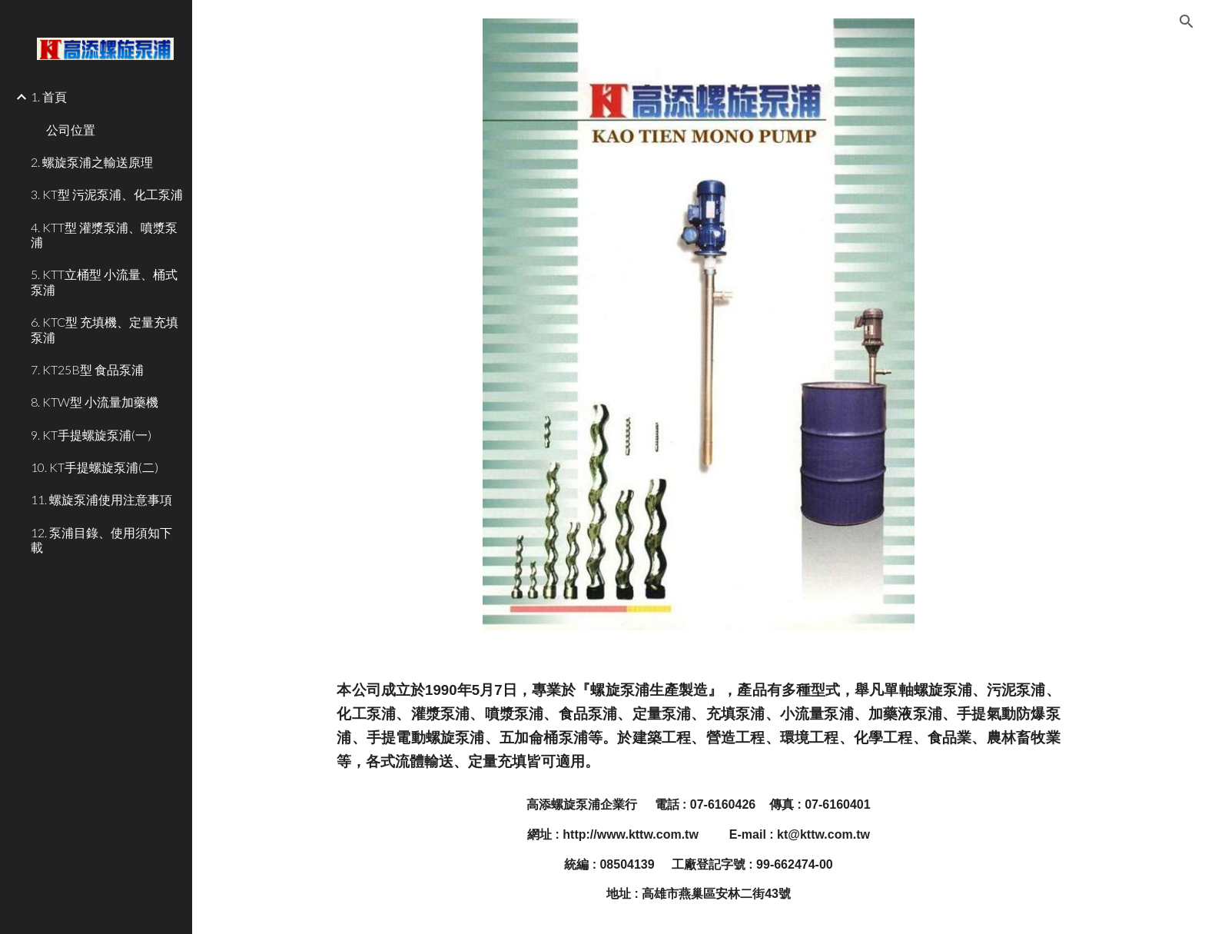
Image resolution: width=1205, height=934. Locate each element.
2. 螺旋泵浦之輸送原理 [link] (92, 162)
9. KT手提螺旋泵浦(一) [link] (91, 434)
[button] (1186, 21)
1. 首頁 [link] (49, 96)
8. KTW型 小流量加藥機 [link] (94, 401)
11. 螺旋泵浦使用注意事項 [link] (101, 499)
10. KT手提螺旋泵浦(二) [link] (94, 467)
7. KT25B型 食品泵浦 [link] (87, 369)
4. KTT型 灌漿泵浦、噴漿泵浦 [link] (104, 234)
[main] (698, 725)
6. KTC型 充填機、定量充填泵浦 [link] (104, 329)
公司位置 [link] (70, 129)
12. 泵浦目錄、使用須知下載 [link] (101, 539)
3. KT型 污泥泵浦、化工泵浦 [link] (107, 194)
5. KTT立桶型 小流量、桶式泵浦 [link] (104, 281)
